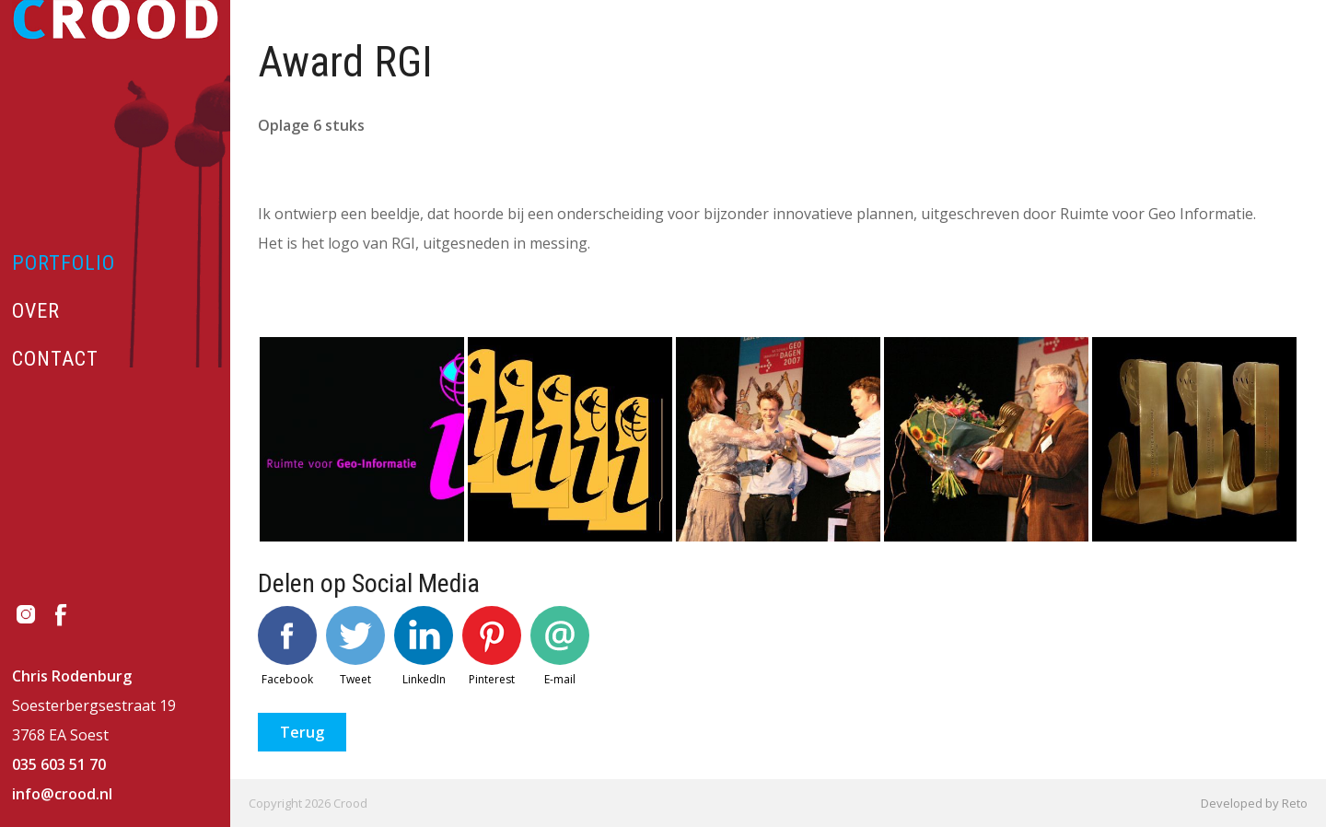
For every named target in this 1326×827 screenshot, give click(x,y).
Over (36, 310)
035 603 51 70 (59, 764)
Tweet (355, 646)
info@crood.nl (62, 794)
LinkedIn (423, 646)
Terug (302, 732)
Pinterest (491, 646)
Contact (55, 358)
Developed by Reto (1254, 803)
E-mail (559, 646)
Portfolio (63, 262)
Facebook (287, 646)
